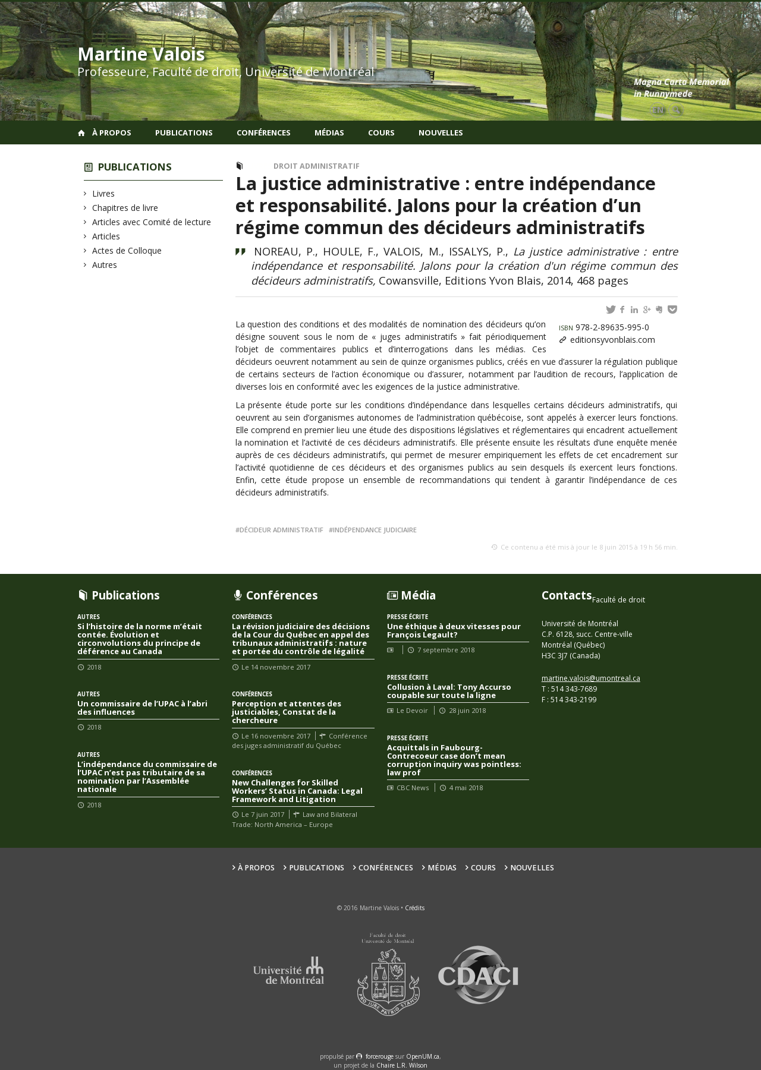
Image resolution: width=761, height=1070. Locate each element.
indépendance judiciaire (375, 529)
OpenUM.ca (422, 1056)
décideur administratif (281, 529)
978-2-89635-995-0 (604, 327)
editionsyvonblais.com (612, 339)
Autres (105, 264)
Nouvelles (441, 132)
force (380, 1056)
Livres (104, 193)
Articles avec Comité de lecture (152, 222)
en (657, 109)
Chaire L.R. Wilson (401, 1065)
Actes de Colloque (127, 250)
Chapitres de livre (125, 207)
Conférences (264, 132)
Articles (106, 236)
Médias (329, 132)
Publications (184, 132)
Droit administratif (316, 166)
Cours (381, 132)
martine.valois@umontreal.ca (591, 678)
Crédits (414, 908)
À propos (111, 132)
